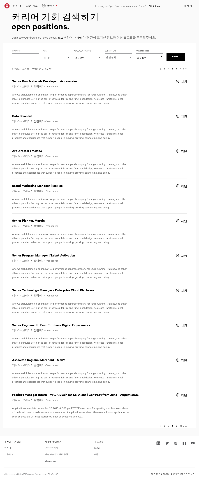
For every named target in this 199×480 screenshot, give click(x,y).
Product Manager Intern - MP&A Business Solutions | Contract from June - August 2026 (75, 394)
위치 (45, 50)
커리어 (17, 5)
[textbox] (87, 57)
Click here (154, 6)
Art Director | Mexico (27, 151)
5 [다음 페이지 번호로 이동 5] (172, 68)
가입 (81, 37)
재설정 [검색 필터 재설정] (47, 68)
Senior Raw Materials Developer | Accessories (44, 81)
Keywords (16, 50)
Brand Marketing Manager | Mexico (37, 185)
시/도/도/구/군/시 (87, 50)
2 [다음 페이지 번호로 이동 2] (160, 68)
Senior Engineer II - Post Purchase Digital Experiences (51, 325)
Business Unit (110, 50)
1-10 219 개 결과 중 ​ (20, 68)
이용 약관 (175, 474)
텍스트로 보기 (188, 474)
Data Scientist (22, 116)
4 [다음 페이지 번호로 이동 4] (168, 68)
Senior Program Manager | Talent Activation (43, 255)
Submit (176, 56)
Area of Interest (142, 50)
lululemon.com (51, 460)
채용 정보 (32, 5)
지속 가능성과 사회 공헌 (56, 454)
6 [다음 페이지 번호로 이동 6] (176, 68)
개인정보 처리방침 (160, 474)
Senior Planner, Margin (28, 220)
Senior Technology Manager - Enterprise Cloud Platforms (53, 290)
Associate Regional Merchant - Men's (38, 360)
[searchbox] (147, 57)
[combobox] (87, 57)
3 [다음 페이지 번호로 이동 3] (164, 68)
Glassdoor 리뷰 (51, 447)
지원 (184, 81)
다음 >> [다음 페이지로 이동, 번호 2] (183, 68)
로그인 (188, 6)
